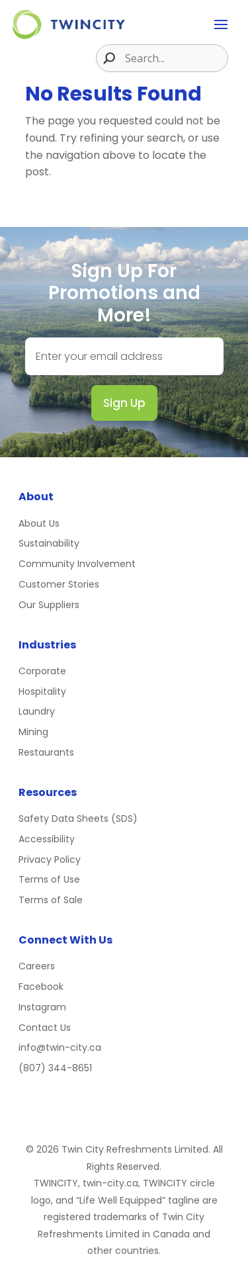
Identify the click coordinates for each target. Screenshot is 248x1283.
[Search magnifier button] (106, 58)
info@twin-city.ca (60, 1047)
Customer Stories (59, 584)
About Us (39, 523)
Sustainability (49, 543)
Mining (33, 731)
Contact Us (45, 1027)
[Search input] (174, 58)
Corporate (42, 671)
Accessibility (47, 839)
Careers (37, 966)
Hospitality (42, 691)
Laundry (37, 711)
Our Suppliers (49, 604)
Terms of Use (49, 879)
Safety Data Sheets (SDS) (78, 818)
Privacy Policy (50, 859)
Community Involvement (77, 563)
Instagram (42, 1007)
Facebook (41, 986)
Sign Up (124, 403)
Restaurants (46, 752)
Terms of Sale (51, 900)
